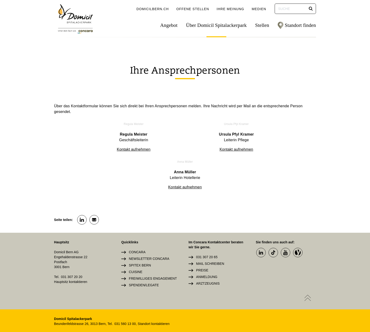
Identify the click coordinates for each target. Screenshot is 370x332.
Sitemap (259, 301)
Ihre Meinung (230, 9)
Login (179, 301)
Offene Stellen (192, 9)
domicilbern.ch (152, 9)
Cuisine (135, 234)
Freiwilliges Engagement (153, 240)
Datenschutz (232, 301)
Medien (259, 9)
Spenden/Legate (144, 247)
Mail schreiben (210, 225)
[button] (311, 9)
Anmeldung (206, 239)
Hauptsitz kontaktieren (70, 243)
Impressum (202, 301)
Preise (202, 232)
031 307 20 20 (71, 239)
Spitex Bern (140, 227)
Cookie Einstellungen (295, 301)
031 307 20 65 (207, 219)
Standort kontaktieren (153, 285)
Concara (137, 214)
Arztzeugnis (208, 245)
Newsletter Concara (149, 220)
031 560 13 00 (125, 285)
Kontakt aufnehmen (96, 149)
